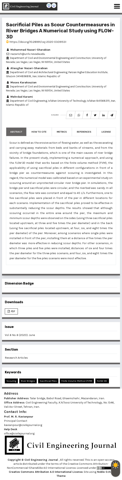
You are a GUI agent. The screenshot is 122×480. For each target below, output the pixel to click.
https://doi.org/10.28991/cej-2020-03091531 (36, 42)
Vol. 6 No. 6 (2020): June (20, 335)
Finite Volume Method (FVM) (76, 381)
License (106, 131)
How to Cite (39, 131)
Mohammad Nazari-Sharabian (28, 49)
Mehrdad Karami (19, 96)
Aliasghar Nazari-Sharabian (27, 68)
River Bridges (28, 381)
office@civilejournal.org (19, 433)
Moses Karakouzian (21, 82)
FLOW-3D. (102, 381)
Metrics (62, 131)
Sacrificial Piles (48, 381)
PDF (12, 311)
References (84, 131)
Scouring (11, 381)
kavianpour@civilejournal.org (23, 425)
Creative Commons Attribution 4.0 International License (46, 472)
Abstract (16, 131)
